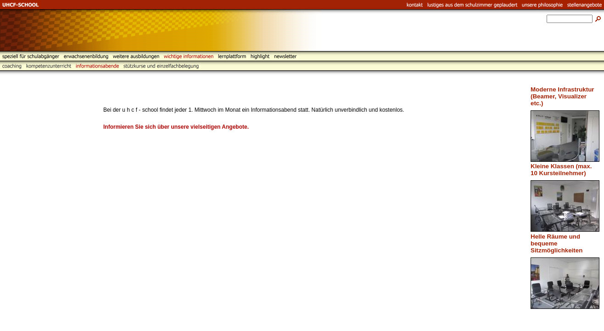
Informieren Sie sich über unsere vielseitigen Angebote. (176, 127)
